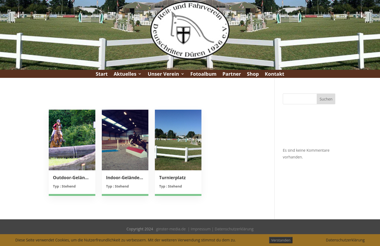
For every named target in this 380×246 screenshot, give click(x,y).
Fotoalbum (203, 74)
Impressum (201, 228)
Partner (231, 74)
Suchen (326, 99)
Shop (253, 74)
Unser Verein (163, 74)
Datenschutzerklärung (234, 228)
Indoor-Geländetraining (125, 178)
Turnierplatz (172, 178)
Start (102, 74)
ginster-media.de (171, 228)
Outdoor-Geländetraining (72, 178)
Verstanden (280, 240)
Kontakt (274, 74)
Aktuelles (125, 74)
